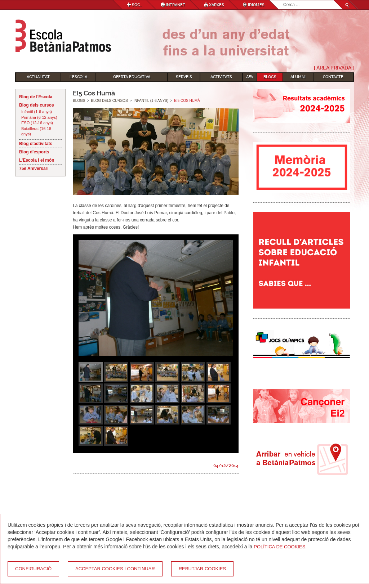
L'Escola (78, 77)
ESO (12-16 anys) (37, 123)
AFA (249, 77)
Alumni (298, 77)
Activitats (221, 77)
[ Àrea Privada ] (334, 68)
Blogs (269, 77)
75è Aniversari (34, 168)
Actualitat (38, 77)
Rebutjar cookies (202, 568)
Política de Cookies (279, 546)
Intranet (173, 5)
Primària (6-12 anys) (39, 117)
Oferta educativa (131, 77)
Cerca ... (283, 0)
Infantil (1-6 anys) (36, 111)
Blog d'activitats (35, 143)
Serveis (184, 77)
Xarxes (214, 5)
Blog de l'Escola (35, 96)
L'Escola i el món (36, 160)
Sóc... (134, 5)
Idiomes (253, 5)
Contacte (333, 77)
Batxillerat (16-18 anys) (36, 131)
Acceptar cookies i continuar (115, 568)
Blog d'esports (34, 151)
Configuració (33, 568)
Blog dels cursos (36, 105)
